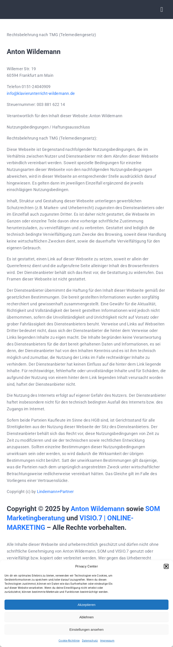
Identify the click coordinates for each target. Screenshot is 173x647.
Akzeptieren (86, 605)
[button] (166, 566)
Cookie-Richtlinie (69, 640)
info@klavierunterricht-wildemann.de (41, 93)
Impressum (107, 640)
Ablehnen (86, 617)
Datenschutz (90, 640)
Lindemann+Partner (55, 491)
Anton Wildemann (98, 509)
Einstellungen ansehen (86, 629)
